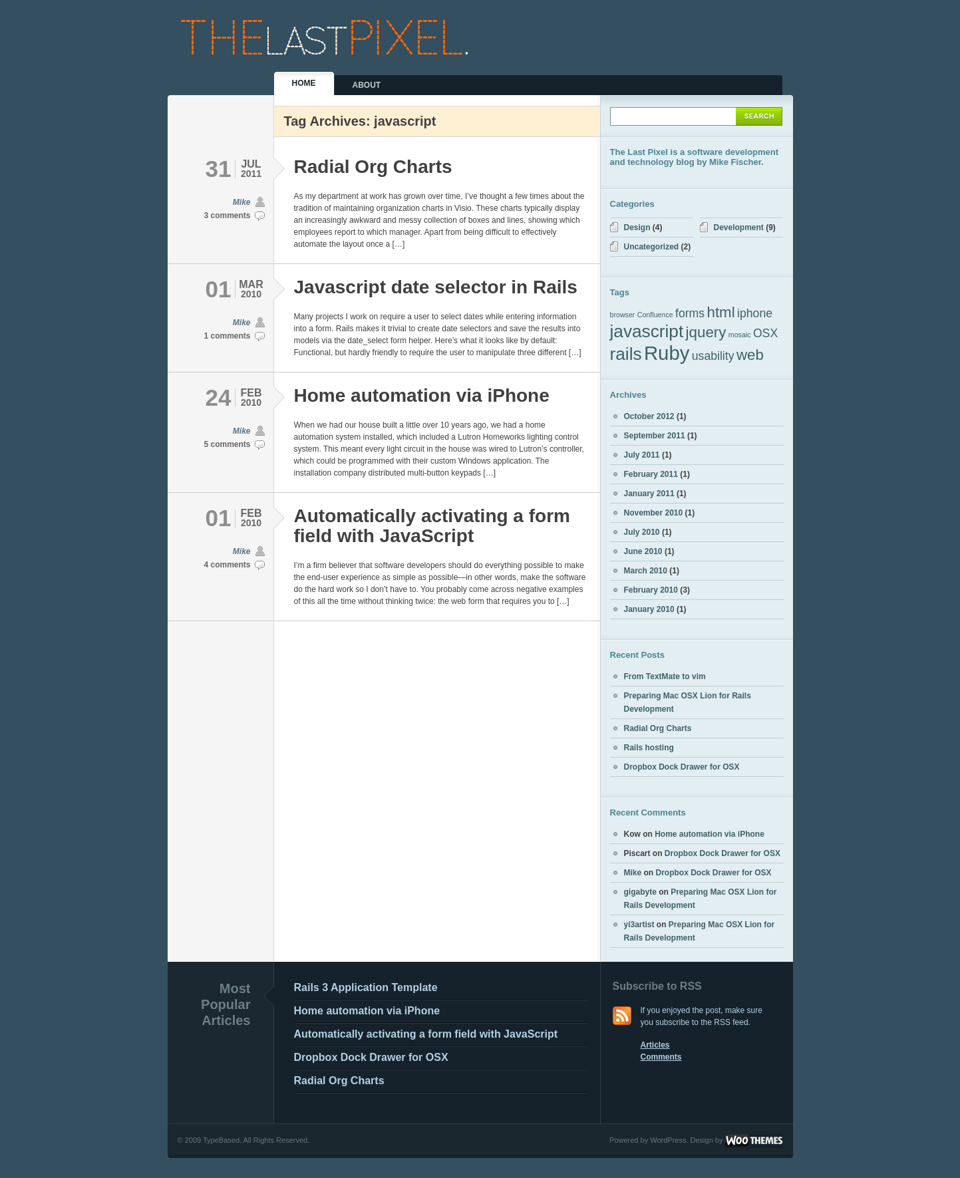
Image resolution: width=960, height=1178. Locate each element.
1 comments (227, 336)
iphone (754, 313)
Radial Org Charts (373, 166)
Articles (655, 1045)
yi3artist (639, 924)
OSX (765, 333)
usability (713, 356)
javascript (647, 331)
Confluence (655, 315)
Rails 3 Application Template (366, 987)
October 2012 (649, 416)
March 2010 (645, 570)
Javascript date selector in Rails (435, 287)
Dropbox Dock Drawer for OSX (682, 767)
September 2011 (654, 435)
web (750, 355)
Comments (661, 1057)
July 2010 (642, 532)
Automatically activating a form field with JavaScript (432, 526)
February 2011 (651, 474)
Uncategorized (651, 246)
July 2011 (642, 455)
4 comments (227, 564)
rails (626, 354)
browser (622, 315)
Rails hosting (649, 747)
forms (690, 313)
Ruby (666, 353)
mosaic (739, 335)
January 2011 (649, 493)
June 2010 (643, 551)
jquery (706, 332)
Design (637, 227)
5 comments (227, 444)
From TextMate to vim (665, 676)
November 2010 (653, 512)
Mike (242, 202)
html (721, 312)
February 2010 (651, 590)
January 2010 (649, 609)
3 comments (227, 215)
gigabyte (640, 892)
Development (739, 227)
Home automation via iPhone (422, 395)
